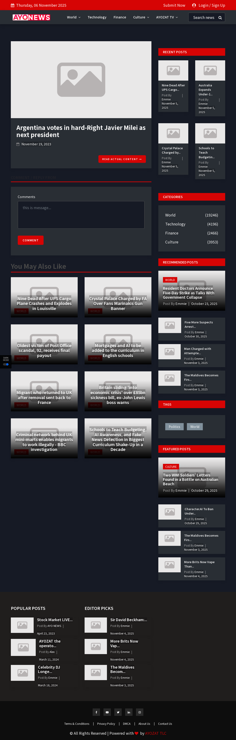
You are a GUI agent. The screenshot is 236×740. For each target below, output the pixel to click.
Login (203, 5)
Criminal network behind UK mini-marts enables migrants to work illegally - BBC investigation (44, 441)
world (194, 426)
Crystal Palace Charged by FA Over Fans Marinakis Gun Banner (118, 303)
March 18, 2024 (48, 685)
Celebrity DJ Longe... (49, 669)
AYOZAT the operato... (50, 643)
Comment (31, 240)
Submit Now (174, 5)
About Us (147, 723)
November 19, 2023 (36, 144)
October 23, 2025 (204, 303)
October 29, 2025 (204, 490)
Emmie (166, 99)
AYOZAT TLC (155, 733)
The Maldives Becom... (122, 669)
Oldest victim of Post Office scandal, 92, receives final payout (44, 350)
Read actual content (122, 159)
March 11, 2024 (49, 659)
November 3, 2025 (196, 363)
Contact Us (165, 723)
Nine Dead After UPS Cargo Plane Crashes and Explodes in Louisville (44, 303)
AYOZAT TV (167, 17)
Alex (52, 652)
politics (174, 426)
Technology (97, 17)
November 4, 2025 (196, 576)
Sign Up (218, 5)
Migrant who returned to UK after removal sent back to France (44, 397)
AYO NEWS (54, 626)
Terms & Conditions (79, 723)
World (73, 17)
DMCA (129, 723)
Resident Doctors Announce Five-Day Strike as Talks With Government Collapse (188, 292)
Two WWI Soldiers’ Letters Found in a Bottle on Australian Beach (190, 479)
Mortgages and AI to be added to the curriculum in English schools (118, 350)
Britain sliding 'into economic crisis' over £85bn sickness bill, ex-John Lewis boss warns (118, 394)
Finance (120, 17)
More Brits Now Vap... (124, 643)
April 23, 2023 (46, 633)
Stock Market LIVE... (55, 619)
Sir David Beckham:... (128, 619)
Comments (26, 196)
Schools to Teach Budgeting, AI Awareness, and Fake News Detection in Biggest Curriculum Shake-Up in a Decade (118, 439)
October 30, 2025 (196, 336)
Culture (141, 17)
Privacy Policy (108, 723)
